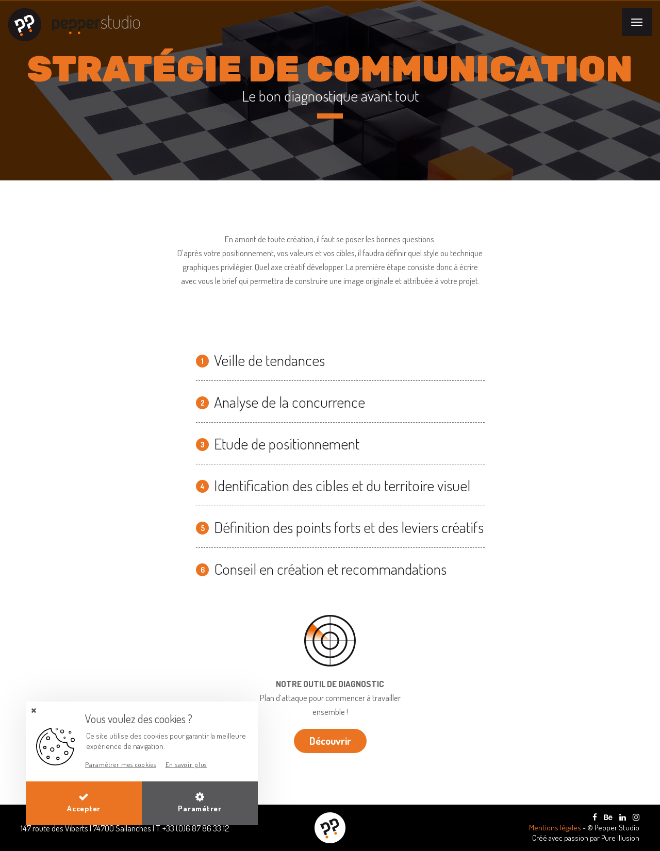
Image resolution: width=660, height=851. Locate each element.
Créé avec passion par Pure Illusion (585, 838)
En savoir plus (186, 764)
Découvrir (330, 740)
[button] (33, 710)
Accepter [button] (84, 802)
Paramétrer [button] (200, 802)
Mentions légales (556, 827)
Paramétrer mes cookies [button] (120, 764)
